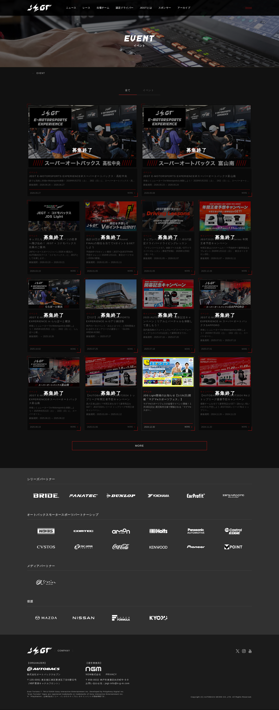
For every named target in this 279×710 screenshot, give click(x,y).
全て (128, 90)
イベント (148, 90)
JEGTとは (146, 8)
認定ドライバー (125, 8)
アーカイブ (184, 8)
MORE (139, 446)
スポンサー (165, 8)
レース (86, 8)
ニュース (71, 8)
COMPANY (64, 651)
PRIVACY (111, 675)
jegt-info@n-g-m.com (117, 683)
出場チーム (103, 8)
